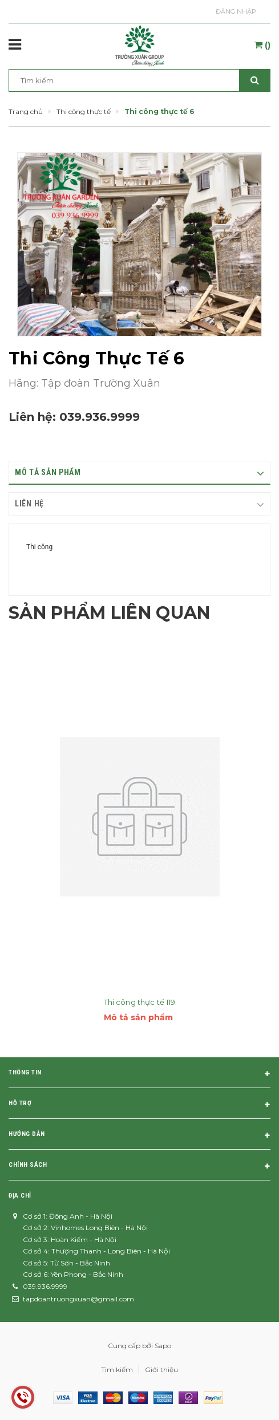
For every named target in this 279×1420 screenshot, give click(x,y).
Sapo (163, 1345)
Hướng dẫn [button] (139, 1136)
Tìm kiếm (117, 1369)
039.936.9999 (99, 417)
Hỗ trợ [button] (139, 1105)
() (262, 45)
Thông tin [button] (139, 1074)
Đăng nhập (236, 11)
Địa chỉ (20, 1195)
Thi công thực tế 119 (140, 1002)
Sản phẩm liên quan (109, 612)
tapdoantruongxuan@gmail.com (78, 1299)
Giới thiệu (161, 1369)
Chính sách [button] (139, 1166)
